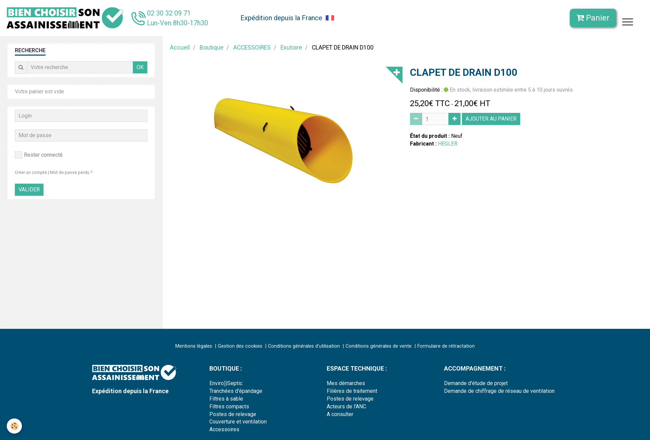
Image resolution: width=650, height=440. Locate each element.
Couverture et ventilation (238, 421)
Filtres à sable (226, 399)
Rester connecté (39, 155)
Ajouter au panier (491, 119)
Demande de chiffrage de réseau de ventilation (499, 391)
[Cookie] (14, 426)
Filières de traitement (352, 391)
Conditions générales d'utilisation (304, 346)
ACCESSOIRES (252, 47)
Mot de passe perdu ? (71, 172)
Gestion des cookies (240, 346)
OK (140, 67)
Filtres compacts (229, 406)
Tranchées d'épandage (235, 391)
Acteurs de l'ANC (346, 406)
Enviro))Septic (225, 383)
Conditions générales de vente (379, 346)
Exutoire (291, 47)
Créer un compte (31, 172)
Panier (593, 18)
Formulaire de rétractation (446, 346)
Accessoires (224, 429)
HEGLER (447, 143)
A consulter (340, 414)
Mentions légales (193, 346)
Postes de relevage (232, 414)
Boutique (212, 47)
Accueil (180, 47)
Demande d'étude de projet (476, 383)
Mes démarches (346, 383)
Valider (29, 189)
